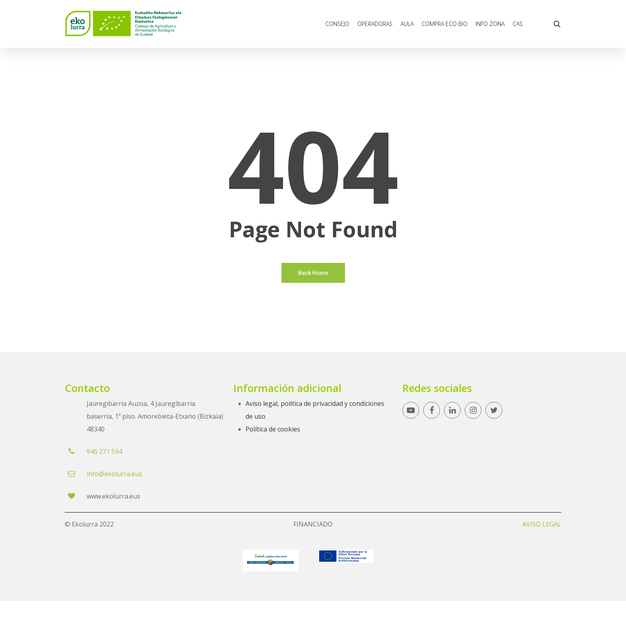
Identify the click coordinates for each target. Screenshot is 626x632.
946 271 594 (104, 451)
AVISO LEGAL (541, 524)
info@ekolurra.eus (114, 473)
